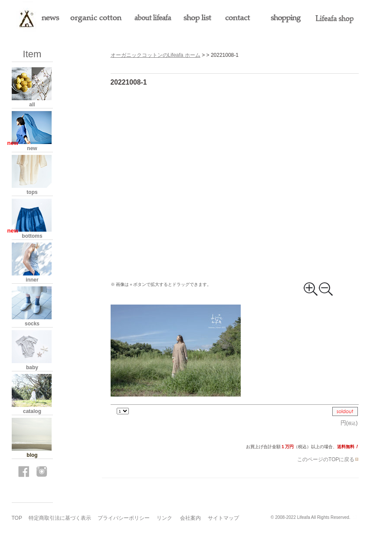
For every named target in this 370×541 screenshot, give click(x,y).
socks (32, 324)
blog (31, 455)
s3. (355, 517)
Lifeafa (303, 517)
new (32, 148)
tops (31, 192)
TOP (17, 518)
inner (32, 280)
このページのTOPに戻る (327, 459)
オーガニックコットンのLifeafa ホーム (155, 55)
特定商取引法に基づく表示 (60, 518)
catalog (32, 411)
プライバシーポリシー (124, 518)
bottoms (32, 236)
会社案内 (190, 518)
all (32, 105)
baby (32, 367)
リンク (164, 518)
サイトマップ (223, 518)
